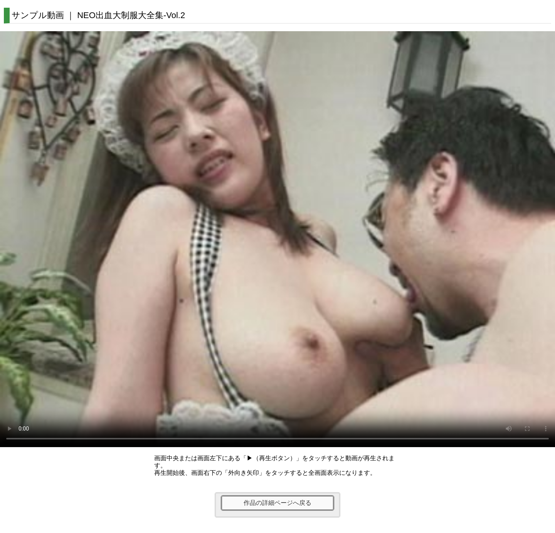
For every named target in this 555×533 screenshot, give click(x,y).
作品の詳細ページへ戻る (277, 502)
